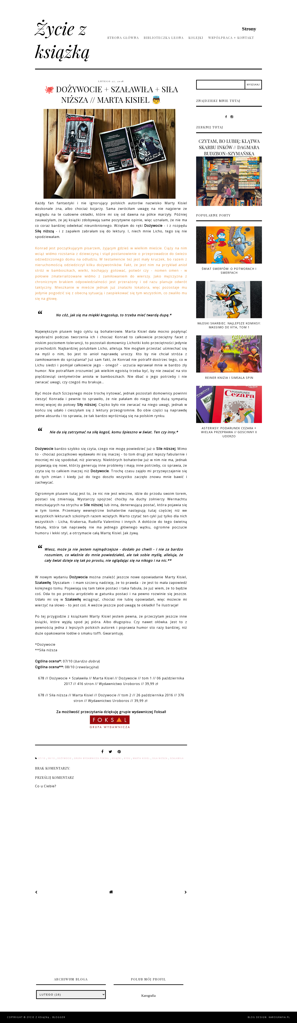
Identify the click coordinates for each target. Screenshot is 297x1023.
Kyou (127, 758)
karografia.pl (279, 1017)
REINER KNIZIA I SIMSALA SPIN (229, 378)
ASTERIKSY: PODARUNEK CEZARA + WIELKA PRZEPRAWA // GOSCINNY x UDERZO (229, 432)
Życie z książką (62, 39)
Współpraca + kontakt (231, 38)
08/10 (52, 758)
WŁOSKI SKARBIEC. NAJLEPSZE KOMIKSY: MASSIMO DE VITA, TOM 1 (229, 325)
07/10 (42, 758)
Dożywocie (65, 758)
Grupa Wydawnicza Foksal (92, 758)
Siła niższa (160, 758)
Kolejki (196, 38)
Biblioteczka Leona (164, 38)
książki (117, 758)
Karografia (148, 995)
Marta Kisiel (142, 758)
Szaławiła (177, 758)
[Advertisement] (148, 937)
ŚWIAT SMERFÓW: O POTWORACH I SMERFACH (229, 271)
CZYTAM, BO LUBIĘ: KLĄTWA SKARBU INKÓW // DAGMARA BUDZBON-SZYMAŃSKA (229, 147)
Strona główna (123, 38)
